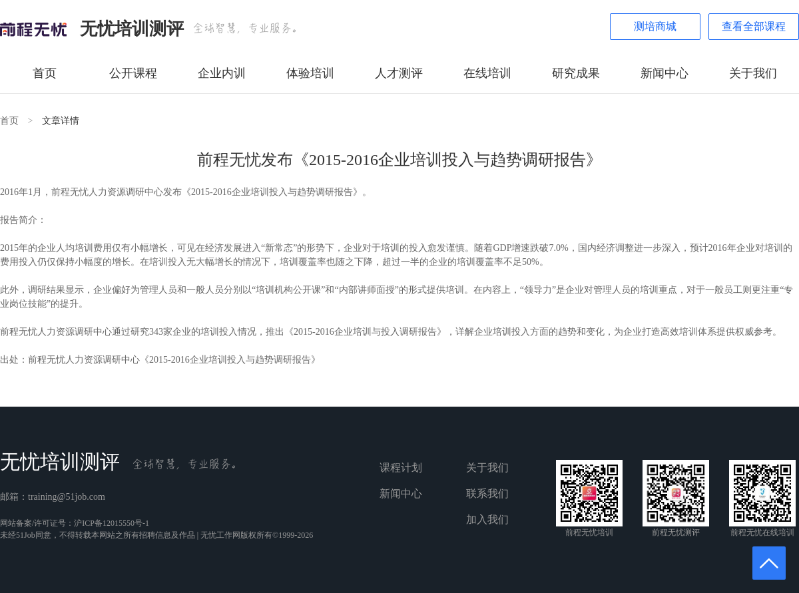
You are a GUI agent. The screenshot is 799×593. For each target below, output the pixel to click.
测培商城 (655, 26)
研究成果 (576, 73)
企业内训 (222, 73)
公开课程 (133, 73)
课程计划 (401, 467)
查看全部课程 (754, 26)
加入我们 (487, 519)
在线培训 (487, 73)
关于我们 (753, 73)
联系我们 (487, 493)
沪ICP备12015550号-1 (111, 523)
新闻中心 (664, 73)
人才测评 (399, 73)
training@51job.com (66, 497)
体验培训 (310, 73)
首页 (45, 73)
